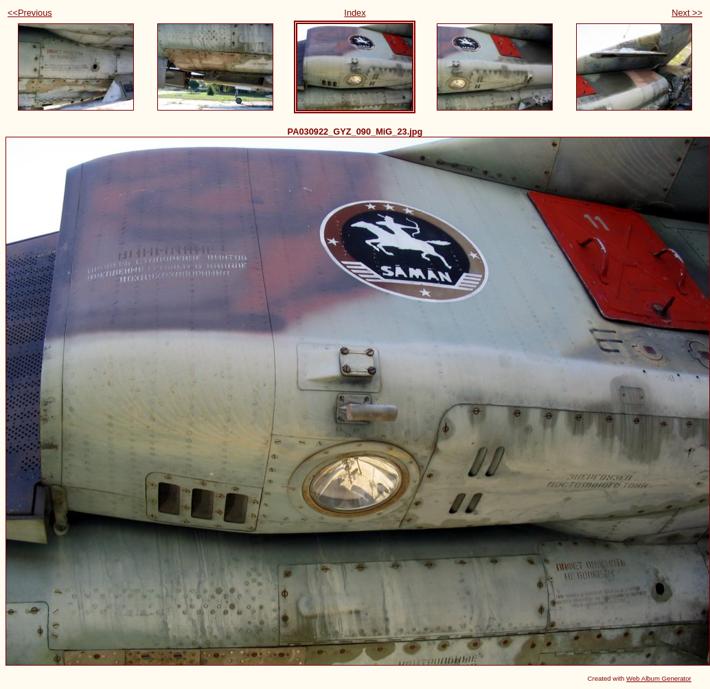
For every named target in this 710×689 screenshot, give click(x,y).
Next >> (687, 13)
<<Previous (30, 13)
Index (354, 13)
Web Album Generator (658, 678)
